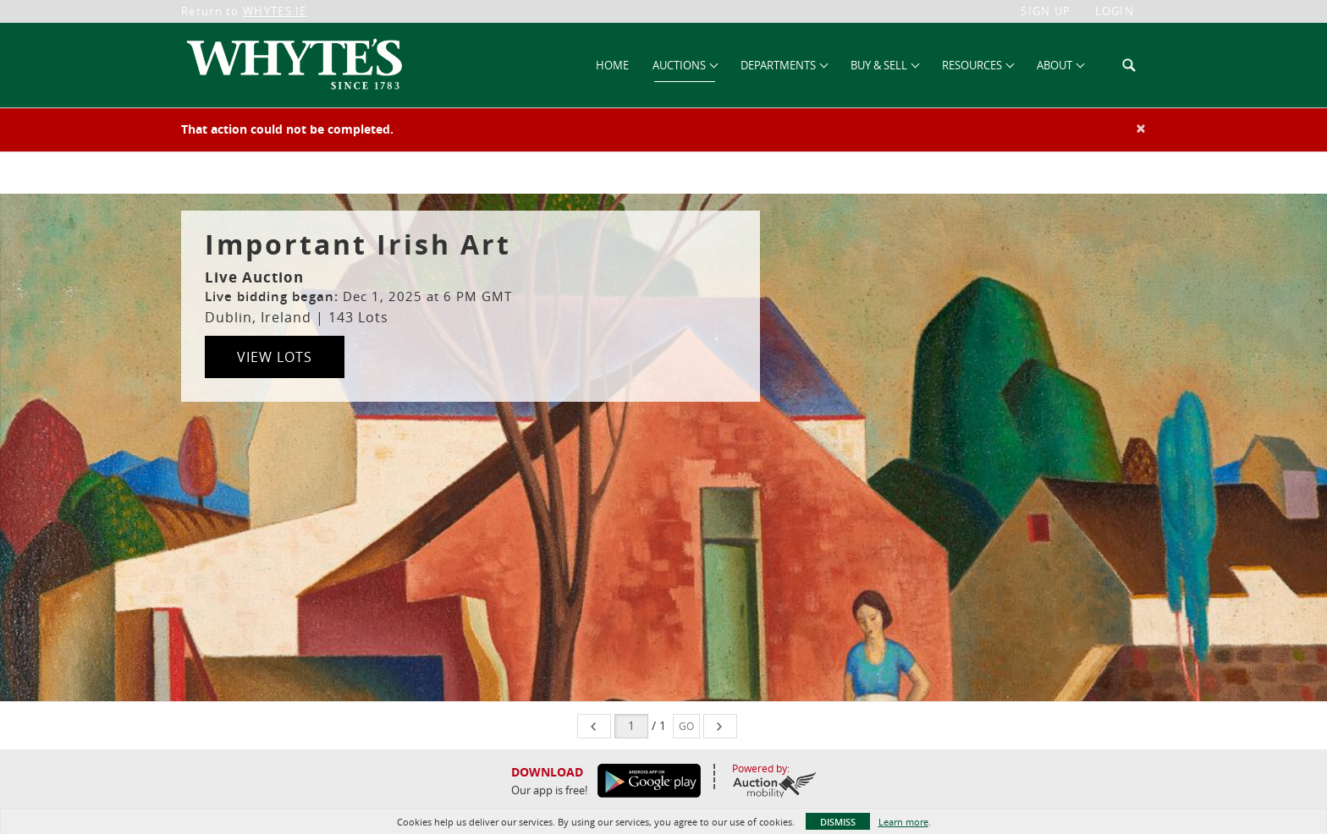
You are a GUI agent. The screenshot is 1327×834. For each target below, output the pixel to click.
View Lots (274, 357)
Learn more (903, 821)
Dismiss (838, 821)
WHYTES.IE (275, 11)
